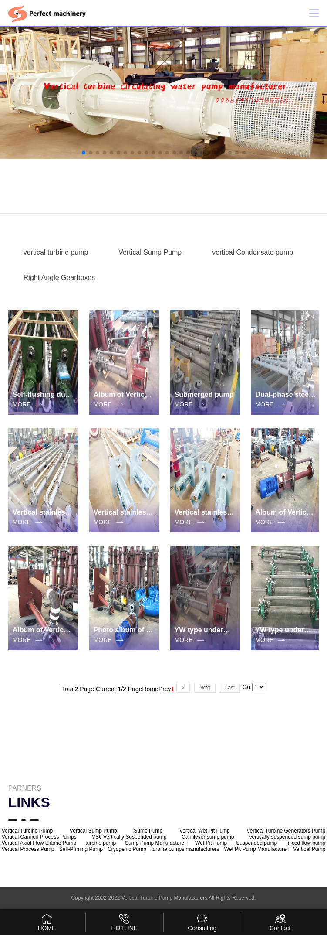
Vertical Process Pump (28, 849)
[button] (83, 152)
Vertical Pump (309, 849)
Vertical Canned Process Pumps (39, 837)
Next (204, 688)
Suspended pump (256, 843)
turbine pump (100, 843)
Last (230, 688)
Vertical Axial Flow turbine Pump (39, 843)
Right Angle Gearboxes (59, 277)
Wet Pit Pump (211, 843)
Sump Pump (148, 831)
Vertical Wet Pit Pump (204, 831)
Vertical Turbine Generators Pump (285, 831)
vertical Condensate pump (252, 252)
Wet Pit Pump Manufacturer (256, 849)
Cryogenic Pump (127, 849)
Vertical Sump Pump (150, 252)
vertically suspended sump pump (287, 837)
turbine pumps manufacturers (185, 849)
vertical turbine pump (56, 252)
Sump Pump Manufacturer (155, 843)
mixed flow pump (305, 843)
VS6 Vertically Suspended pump (129, 837)
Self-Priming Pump (81, 849)
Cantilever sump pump (208, 837)
